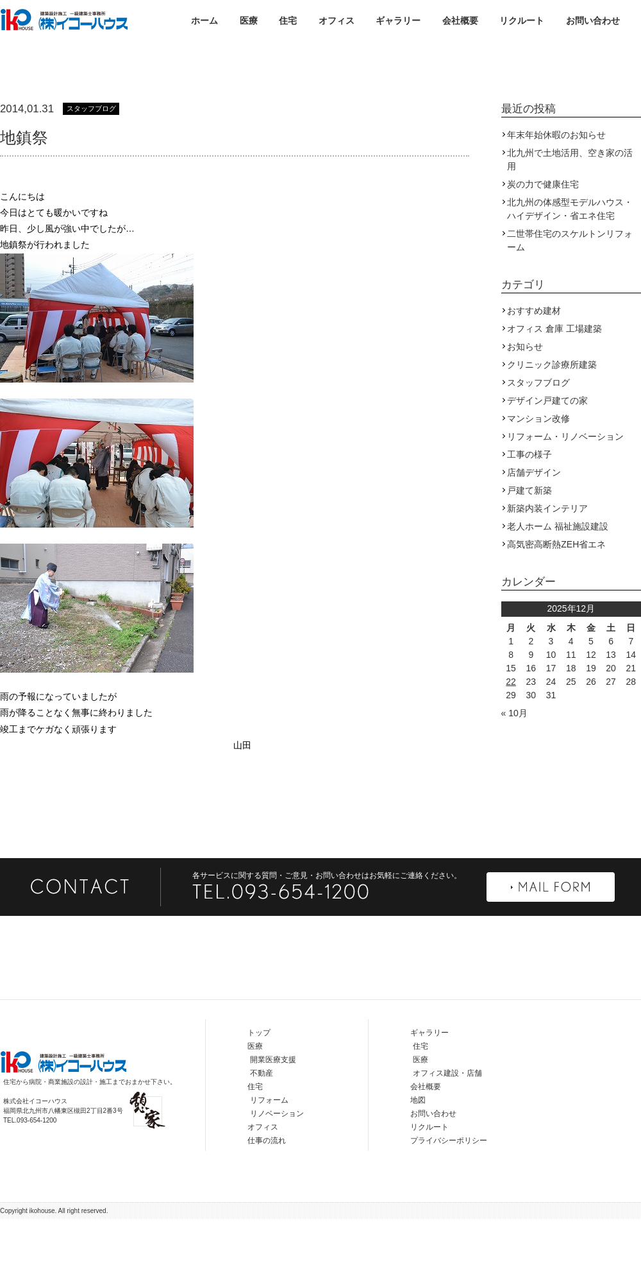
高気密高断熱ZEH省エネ (556, 608)
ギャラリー (398, 20)
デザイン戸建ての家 (547, 465)
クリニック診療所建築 (552, 429)
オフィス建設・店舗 (447, 1137)
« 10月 (514, 777)
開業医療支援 (273, 1123)
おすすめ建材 (534, 375)
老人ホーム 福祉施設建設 (557, 590)
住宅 (288, 20)
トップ (259, 1096)
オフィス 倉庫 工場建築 (554, 393)
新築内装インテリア (547, 572)
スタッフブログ (91, 173)
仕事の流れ (266, 1204)
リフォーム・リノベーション (565, 500)
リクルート (521, 20)
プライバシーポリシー (448, 1204)
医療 (249, 20)
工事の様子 (529, 518)
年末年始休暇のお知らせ (556, 199)
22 (511, 746)
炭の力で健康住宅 (543, 248)
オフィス (336, 20)
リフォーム (269, 1164)
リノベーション (277, 1177)
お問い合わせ (593, 20)
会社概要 (460, 20)
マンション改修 (538, 483)
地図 (418, 1164)
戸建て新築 (529, 554)
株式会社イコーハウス (64, 19)
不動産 (261, 1137)
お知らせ (525, 411)
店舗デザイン (534, 536)
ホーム (204, 20)
